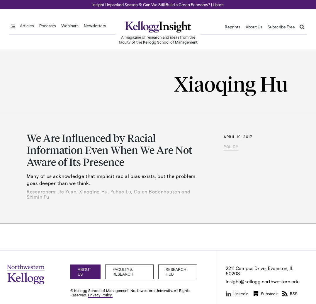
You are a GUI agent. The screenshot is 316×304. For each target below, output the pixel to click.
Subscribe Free (281, 27)
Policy (231, 147)
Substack (265, 293)
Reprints (232, 27)
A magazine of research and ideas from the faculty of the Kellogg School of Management (158, 39)
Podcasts (47, 25)
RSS (289, 293)
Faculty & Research (123, 271)
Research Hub (176, 271)
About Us (254, 27)
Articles (27, 25)
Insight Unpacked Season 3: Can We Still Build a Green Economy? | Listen (158, 4)
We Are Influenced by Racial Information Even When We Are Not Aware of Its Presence (109, 150)
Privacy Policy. (100, 295)
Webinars (69, 25)
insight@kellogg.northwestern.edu (263, 281)
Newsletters (95, 25)
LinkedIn (237, 293)
